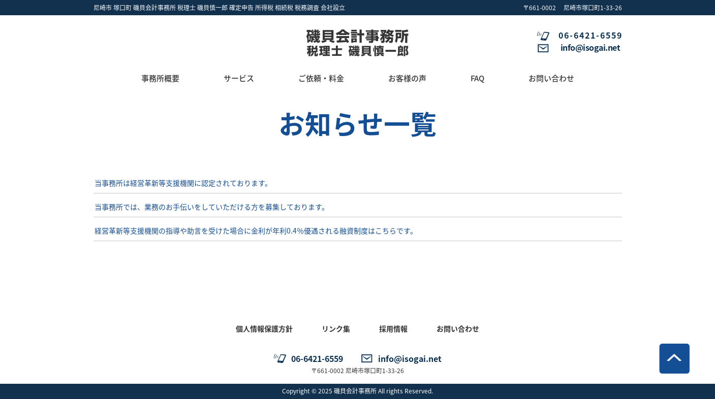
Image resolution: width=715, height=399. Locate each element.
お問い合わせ (458, 328)
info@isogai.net (590, 47)
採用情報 (393, 328)
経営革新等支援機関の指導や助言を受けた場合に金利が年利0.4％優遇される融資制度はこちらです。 (256, 230)
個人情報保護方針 (264, 328)
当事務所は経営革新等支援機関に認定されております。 (183, 183)
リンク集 (336, 328)
